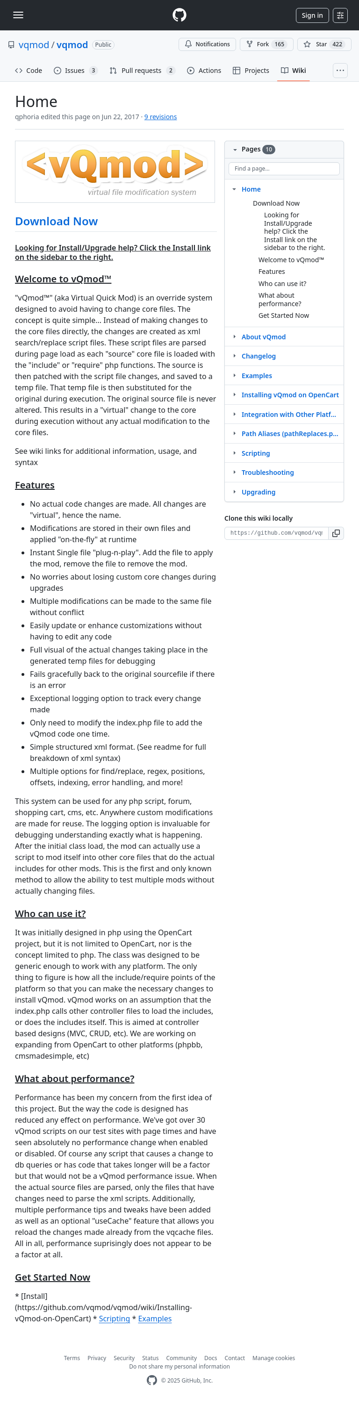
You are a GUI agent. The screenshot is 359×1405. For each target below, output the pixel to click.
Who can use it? (282, 283)
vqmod (34, 44)
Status (150, 1358)
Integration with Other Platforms (291, 414)
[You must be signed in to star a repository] (324, 44)
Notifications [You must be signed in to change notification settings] (207, 44)
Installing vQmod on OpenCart (290, 394)
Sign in (312, 15)
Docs (210, 1358)
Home (251, 189)
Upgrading (258, 491)
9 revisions (160, 116)
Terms (72, 1358)
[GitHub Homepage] (152, 1380)
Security (124, 1358)
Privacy (96, 1358)
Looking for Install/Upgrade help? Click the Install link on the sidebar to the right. (294, 231)
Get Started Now (283, 315)
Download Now (56, 221)
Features (271, 271)
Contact (235, 1358)
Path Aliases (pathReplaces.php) (291, 433)
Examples (155, 1318)
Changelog (259, 355)
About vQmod (264, 336)
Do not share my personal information (179, 1366)
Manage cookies (273, 1358)
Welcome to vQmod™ (291, 259)
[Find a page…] (284, 168)
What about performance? (280, 299)
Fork (266, 44)
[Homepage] (179, 15)
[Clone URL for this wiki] (276, 533)
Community (181, 1358)
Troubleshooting (268, 472)
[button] (336, 533)
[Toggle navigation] (18, 15)
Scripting (114, 1318)
